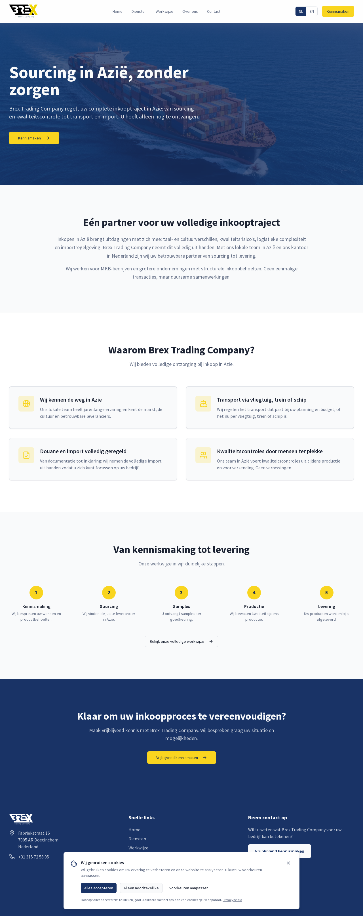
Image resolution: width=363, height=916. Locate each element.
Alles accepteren (98, 887)
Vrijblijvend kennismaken (181, 757)
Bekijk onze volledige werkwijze (181, 641)
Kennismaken (338, 11)
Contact (213, 11)
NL (301, 11)
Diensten (139, 11)
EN (312, 11)
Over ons (190, 11)
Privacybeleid (232, 900)
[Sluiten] (288, 863)
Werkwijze (164, 11)
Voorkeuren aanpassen (188, 887)
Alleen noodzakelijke (141, 887)
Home (118, 11)
